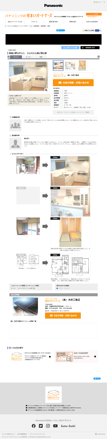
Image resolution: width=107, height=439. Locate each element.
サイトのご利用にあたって (8, 434)
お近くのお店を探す (92, 22)
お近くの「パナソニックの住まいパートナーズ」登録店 (73, 112)
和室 (41, 57)
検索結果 (43, 26)
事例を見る (72, 22)
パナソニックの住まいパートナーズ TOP (17, 26)
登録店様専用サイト (93, 17)
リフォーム (34, 22)
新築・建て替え (53, 22)
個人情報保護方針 (22, 434)
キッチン (28, 57)
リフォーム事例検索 (34, 26)
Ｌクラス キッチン (64, 288)
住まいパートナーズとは (15, 22)
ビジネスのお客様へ (93, 14)
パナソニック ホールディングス (37, 434)
